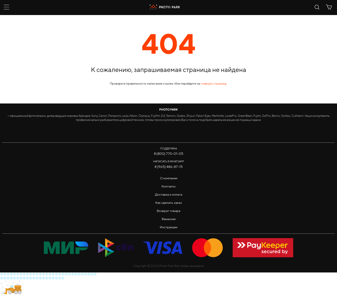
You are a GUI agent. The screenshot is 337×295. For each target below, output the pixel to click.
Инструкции (168, 227)
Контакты (168, 186)
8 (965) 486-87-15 (169, 167)
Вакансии (169, 219)
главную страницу (214, 83)
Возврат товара (168, 211)
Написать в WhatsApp (168, 161)
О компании (168, 178)
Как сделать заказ (168, 202)
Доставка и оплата (168, 194)
